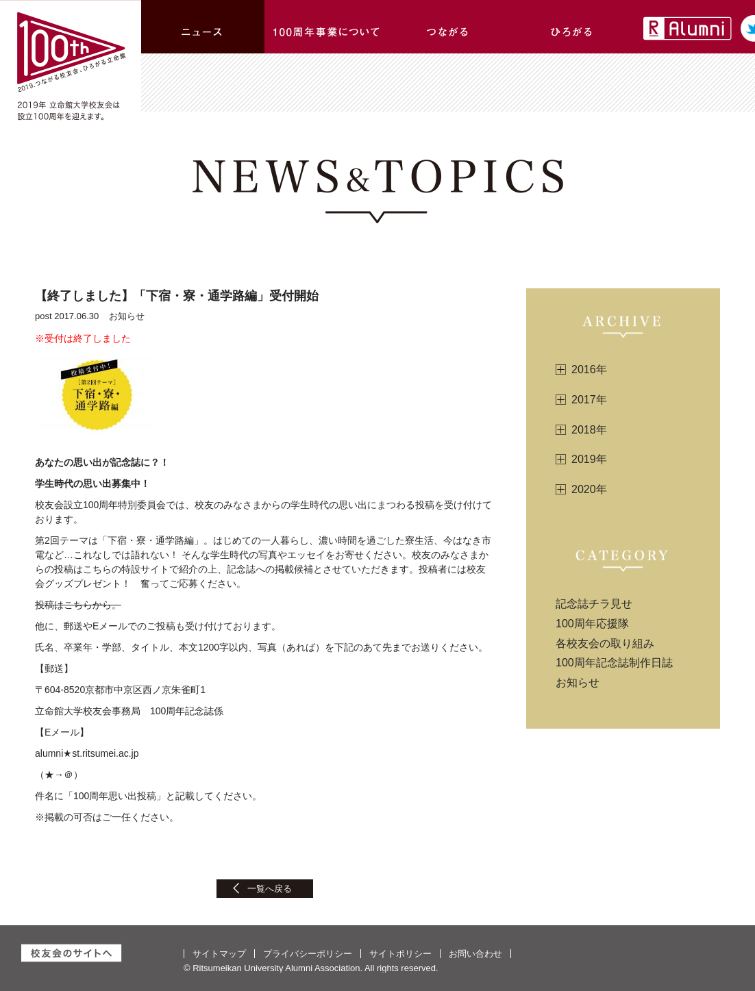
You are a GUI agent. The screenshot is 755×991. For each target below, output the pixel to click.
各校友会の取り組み (605, 643)
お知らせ (577, 682)
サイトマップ (219, 954)
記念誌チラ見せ (594, 604)
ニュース (202, 26)
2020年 (589, 489)
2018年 (589, 430)
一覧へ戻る (269, 888)
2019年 (589, 459)
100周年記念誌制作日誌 (614, 662)
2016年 (589, 369)
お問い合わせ (475, 954)
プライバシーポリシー (307, 954)
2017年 (589, 399)
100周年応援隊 (592, 623)
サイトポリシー (400, 954)
